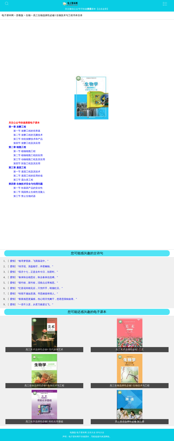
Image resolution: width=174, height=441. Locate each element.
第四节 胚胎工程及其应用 (26, 163)
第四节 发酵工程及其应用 (26, 143)
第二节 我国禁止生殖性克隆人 (29, 192)
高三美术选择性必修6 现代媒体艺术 (44, 349)
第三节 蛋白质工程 (23, 180)
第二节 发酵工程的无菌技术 (28, 135)
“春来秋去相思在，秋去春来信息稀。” (38, 277)
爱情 (12, 261)
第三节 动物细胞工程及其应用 (29, 159)
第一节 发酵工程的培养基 (26, 131)
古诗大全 (91, 432)
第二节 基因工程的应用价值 (28, 175)
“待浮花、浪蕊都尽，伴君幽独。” (35, 266)
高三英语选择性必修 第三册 (129, 421)
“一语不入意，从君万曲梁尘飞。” (35, 304)
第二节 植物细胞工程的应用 (28, 155)
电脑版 (73, 432)
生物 (28, 15)
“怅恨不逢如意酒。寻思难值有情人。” (38, 293)
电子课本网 (8, 15)
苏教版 (19, 15)
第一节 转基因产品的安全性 (28, 188)
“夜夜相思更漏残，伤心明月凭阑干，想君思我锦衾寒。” (47, 299)
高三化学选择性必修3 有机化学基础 (44, 421)
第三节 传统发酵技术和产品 (28, 139)
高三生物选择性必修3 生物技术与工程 (44, 385)
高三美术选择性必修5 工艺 (130, 349)
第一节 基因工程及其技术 (26, 171)
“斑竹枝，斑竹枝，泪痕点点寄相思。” (38, 282)
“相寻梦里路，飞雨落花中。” (33, 261)
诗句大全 (100, 432)
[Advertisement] (87, 48)
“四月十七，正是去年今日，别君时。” (38, 272)
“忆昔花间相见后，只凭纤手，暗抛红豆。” (40, 288)
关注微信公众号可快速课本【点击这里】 (87, 9)
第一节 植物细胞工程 (24, 151)
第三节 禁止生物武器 (24, 196)
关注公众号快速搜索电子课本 (24, 122)
